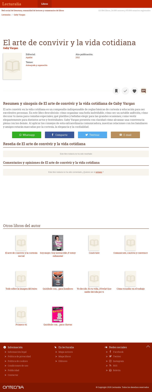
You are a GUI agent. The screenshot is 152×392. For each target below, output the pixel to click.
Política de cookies (18, 361)
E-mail (127, 135)
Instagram (118, 361)
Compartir (61, 135)
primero (99, 172)
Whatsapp (29, 135)
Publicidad (13, 370)
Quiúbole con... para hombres (58, 288)
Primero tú (21, 324)
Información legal (17, 351)
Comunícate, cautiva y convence (130, 252)
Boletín (117, 370)
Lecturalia (6, 15)
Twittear (94, 135)
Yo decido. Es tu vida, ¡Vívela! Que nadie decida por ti (94, 290)
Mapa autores (66, 351)
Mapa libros (65, 356)
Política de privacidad (19, 356)
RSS (115, 365)
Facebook (118, 351)
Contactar (13, 374)
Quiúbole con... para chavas (58, 324)
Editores (63, 361)
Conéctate (94, 252)
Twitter (117, 356)
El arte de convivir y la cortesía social (21, 254)
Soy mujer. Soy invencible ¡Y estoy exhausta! (58, 254)
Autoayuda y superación (36, 65)
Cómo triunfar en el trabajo (131, 288)
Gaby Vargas (19, 15)
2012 (78, 57)
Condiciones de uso (18, 365)
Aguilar (29, 57)
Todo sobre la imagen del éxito (21, 288)
